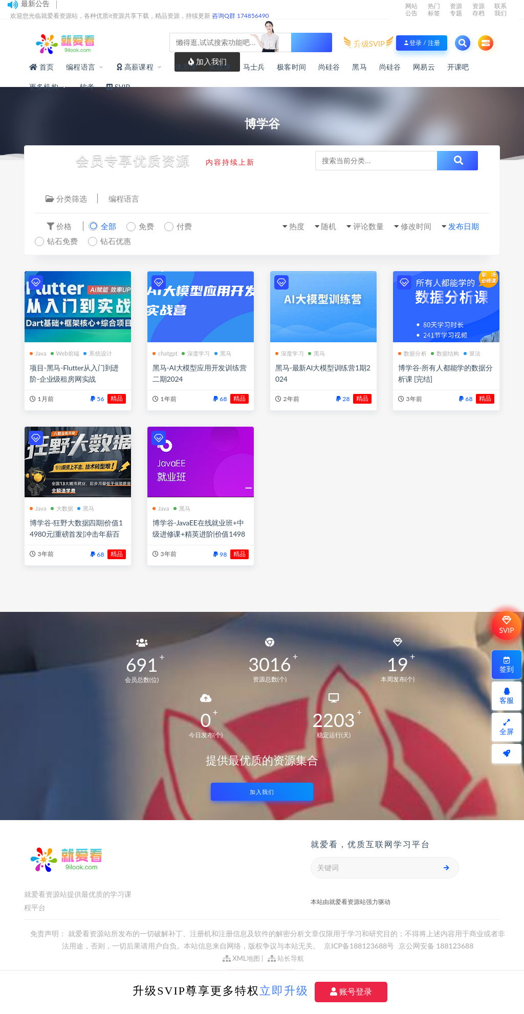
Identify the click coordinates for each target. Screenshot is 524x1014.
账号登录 (351, 991)
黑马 (359, 66)
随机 (328, 226)
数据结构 (445, 353)
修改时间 (416, 226)
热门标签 (434, 9)
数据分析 (412, 353)
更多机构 (43, 86)
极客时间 (291, 66)
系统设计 (97, 353)
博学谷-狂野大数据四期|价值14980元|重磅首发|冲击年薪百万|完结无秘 (76, 533)
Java (38, 353)
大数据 (62, 508)
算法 (472, 353)
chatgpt (165, 353)
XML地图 (241, 958)
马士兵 (254, 66)
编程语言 (80, 66)
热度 (296, 226)
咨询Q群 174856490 (240, 15)
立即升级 (284, 990)
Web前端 (65, 353)
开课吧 (458, 66)
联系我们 (500, 9)
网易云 (424, 66)
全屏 (506, 727)
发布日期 (463, 226)
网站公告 (411, 9)
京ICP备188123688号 (360, 945)
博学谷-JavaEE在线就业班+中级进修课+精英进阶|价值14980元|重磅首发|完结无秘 (198, 533)
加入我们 (262, 791)
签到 (506, 664)
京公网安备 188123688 (436, 945)
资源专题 (456, 9)
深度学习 (196, 353)
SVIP (506, 625)
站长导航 (286, 958)
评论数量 (368, 226)
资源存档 (478, 9)
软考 (87, 86)
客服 (506, 696)
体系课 (186, 66)
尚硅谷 (329, 66)
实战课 (220, 66)
